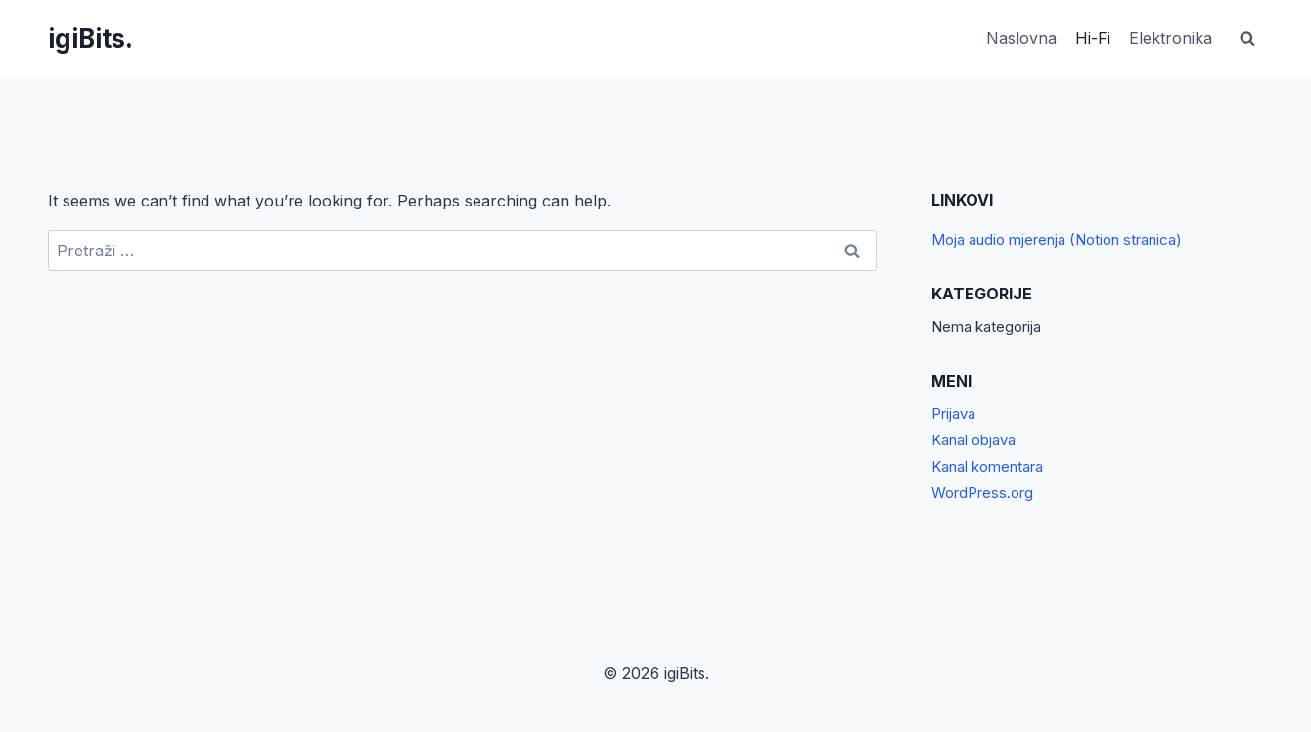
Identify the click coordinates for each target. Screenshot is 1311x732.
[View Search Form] (1247, 39)
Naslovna (1021, 38)
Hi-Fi (1092, 38)
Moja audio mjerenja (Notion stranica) (1056, 239)
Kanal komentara (987, 466)
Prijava (953, 413)
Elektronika (1170, 38)
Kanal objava (973, 440)
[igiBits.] (90, 38)
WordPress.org (982, 492)
